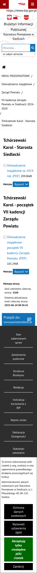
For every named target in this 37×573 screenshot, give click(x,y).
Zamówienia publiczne (18, 356)
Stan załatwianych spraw (18, 338)
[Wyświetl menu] (32, 4)
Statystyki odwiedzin (18, 450)
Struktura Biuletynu (18, 373)
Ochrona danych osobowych (18, 512)
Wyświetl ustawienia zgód (18, 528)
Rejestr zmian (18, 420)
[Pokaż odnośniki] (4, 4)
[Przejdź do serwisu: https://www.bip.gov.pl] (21, 6)
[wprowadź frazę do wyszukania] (16, 48)
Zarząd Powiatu (11, 92)
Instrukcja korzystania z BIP (18, 403)
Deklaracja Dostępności (18, 434)
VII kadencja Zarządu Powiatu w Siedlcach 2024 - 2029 (18, 104)
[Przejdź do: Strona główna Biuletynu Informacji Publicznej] (4, 67)
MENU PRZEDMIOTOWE (16, 76)
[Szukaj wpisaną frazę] (32, 48)
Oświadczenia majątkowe (17, 84)
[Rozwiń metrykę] (21, 184)
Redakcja (18, 387)
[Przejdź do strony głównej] (18, 28)
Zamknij (18, 567)
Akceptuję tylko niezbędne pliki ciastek (19, 549)
